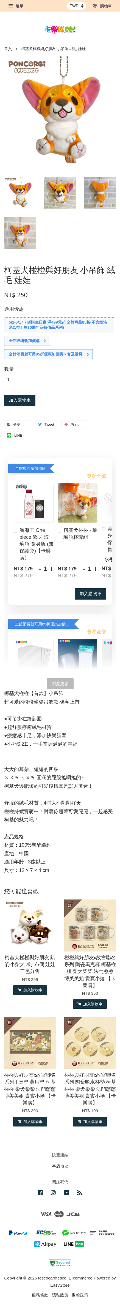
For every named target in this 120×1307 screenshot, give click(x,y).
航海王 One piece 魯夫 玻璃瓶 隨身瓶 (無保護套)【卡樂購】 (34, 544)
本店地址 (60, 1165)
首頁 (8, 49)
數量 (9, 369)
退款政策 (80, 1295)
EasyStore (60, 1285)
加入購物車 (91, 593)
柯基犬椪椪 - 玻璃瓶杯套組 (77, 533)
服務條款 (40, 1295)
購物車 (102, 6)
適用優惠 (14, 309)
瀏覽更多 (60, 683)
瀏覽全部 (96, 476)
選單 (15, 6)
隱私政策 (60, 1295)
